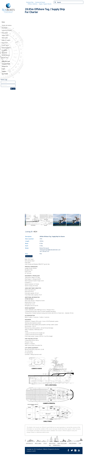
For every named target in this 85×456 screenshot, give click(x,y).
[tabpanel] (59, 220)
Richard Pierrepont (44, 248)
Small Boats (5, 42)
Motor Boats (5, 33)
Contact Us (5, 66)
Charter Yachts (5, 45)
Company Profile (6, 64)
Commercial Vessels (7, 30)
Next (80, 110)
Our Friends (5, 74)
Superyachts (5, 38)
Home (3, 22)
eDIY (34, 451)
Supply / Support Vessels (45, 4)
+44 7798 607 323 (44, 251)
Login (13, 88)
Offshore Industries (32, 4)
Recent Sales (5, 57)
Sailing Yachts (5, 35)
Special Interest (6, 55)
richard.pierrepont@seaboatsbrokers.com (50, 249)
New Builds (4, 28)
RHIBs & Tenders (6, 40)
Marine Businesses (6, 47)
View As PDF (29, 256)
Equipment (4, 52)
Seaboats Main (29, 2)
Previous (26, 110)
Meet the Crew (6, 61)
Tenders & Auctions (7, 25)
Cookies (4, 71)
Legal (3, 69)
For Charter (4, 50)
